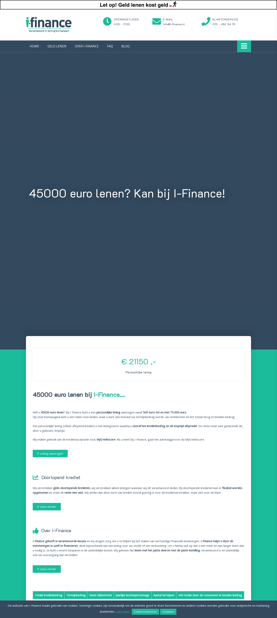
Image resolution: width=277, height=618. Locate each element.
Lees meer (123, 611)
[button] (50, 453)
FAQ (110, 46)
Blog (125, 46)
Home (34, 46)
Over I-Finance (87, 46)
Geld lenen (57, 46)
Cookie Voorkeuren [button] (145, 611)
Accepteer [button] (168, 611)
